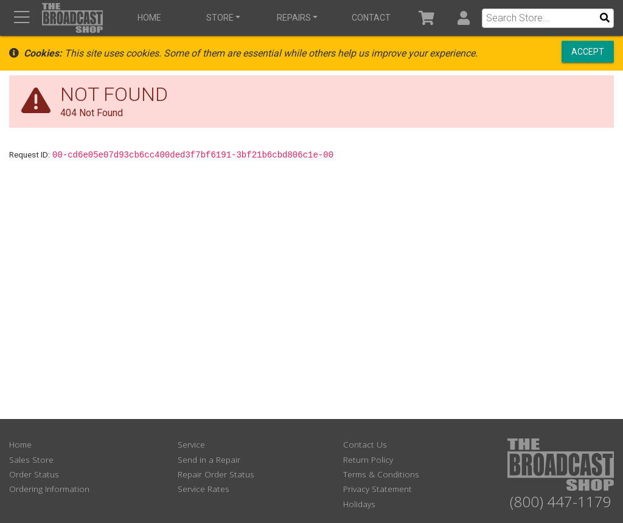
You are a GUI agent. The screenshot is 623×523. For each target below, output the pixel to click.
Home (149, 18)
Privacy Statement (377, 488)
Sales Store (31, 459)
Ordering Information (49, 488)
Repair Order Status (216, 474)
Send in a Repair (209, 459)
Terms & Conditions (381, 474)
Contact (371, 18)
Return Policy (368, 459)
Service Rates (203, 488)
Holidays (359, 504)
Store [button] (220, 18)
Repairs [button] (294, 18)
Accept (587, 52)
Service (191, 444)
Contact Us (365, 444)
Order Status (34, 474)
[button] (463, 17)
